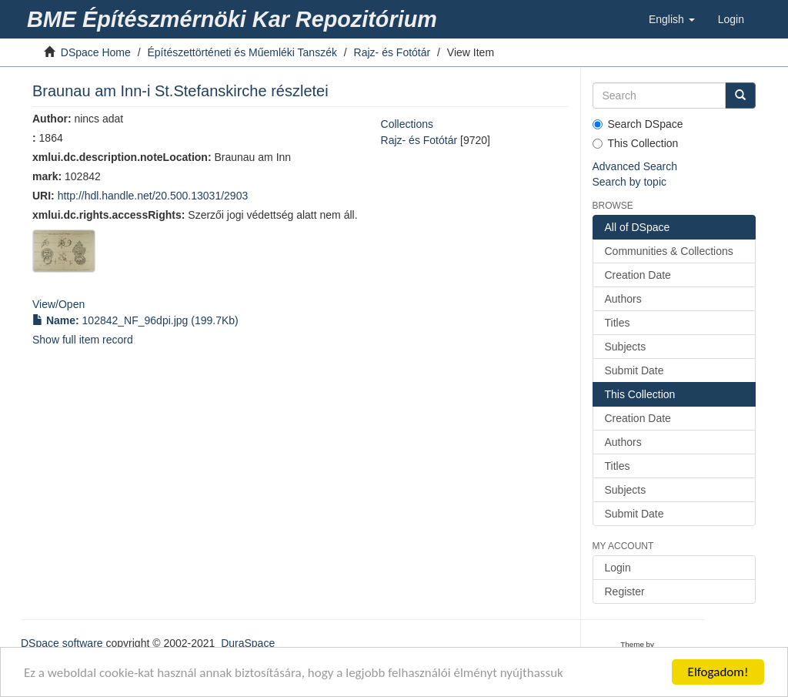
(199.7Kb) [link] (135, 320)
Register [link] (625, 591)
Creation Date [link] (638, 275)
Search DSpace (638, 124)
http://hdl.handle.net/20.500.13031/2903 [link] (153, 195)
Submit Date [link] (634, 370)
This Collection (636, 143)
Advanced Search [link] (635, 166)
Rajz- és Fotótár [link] (392, 52)
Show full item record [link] (82, 339)
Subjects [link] (625, 346)
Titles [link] (617, 323)
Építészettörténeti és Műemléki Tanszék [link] (242, 52)
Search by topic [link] (630, 182)
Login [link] (618, 567)
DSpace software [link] (62, 643)
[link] (235, 19)
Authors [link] (623, 299)
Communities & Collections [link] (669, 251)
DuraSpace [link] (248, 643)
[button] (671, 19)
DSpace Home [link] (96, 52)
